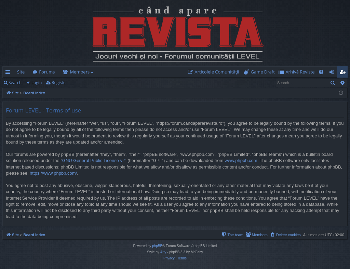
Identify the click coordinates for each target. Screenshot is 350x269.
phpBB (157, 246)
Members (80, 72)
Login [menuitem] (333, 73)
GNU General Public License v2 (93, 160)
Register (59, 82)
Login (36, 82)
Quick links (9, 73)
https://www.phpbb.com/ (53, 173)
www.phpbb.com (241, 160)
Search (15, 82)
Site (21, 72)
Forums (47, 72)
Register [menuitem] (344, 73)
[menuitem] (215, 72)
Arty (163, 252)
